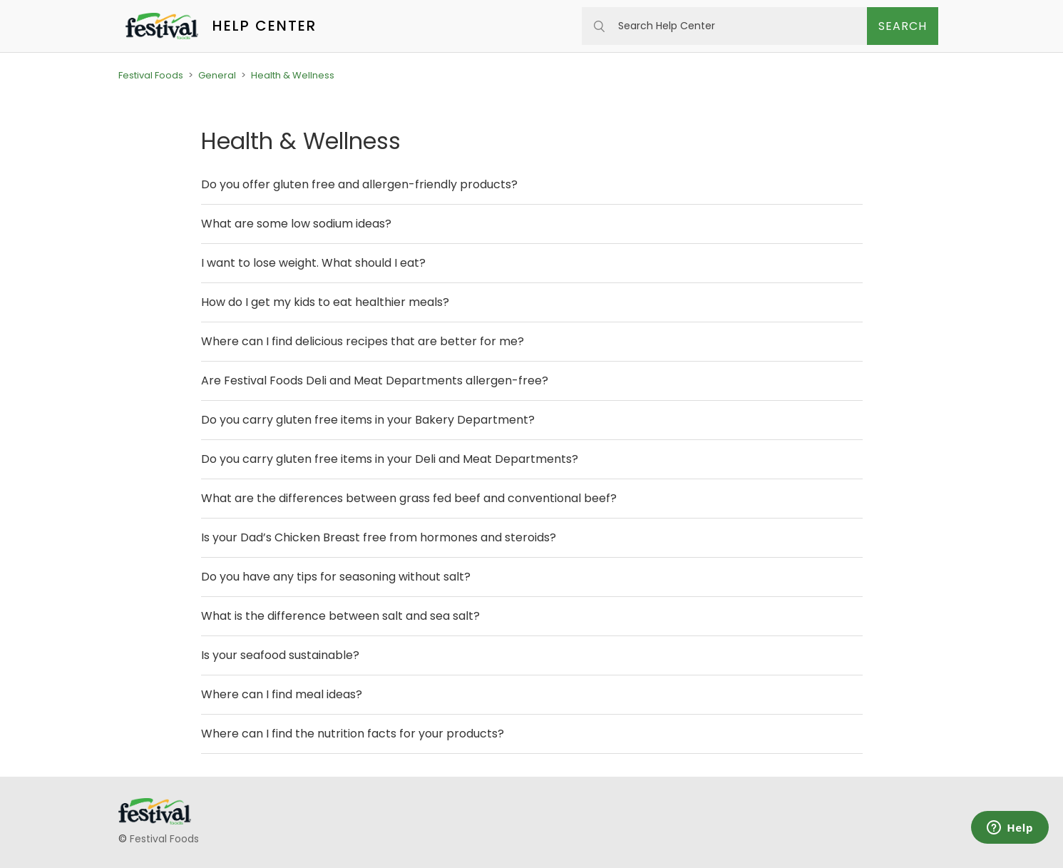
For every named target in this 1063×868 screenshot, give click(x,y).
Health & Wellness (292, 75)
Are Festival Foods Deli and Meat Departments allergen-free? (374, 380)
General (217, 75)
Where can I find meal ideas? (281, 694)
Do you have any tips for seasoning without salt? (336, 576)
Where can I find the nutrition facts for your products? (352, 733)
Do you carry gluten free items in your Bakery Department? (368, 420)
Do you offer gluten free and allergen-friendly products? (359, 184)
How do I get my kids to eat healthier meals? (325, 302)
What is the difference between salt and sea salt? (340, 616)
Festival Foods (150, 75)
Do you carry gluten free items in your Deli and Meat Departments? (389, 459)
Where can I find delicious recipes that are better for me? (362, 341)
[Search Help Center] (724, 26)
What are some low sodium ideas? (296, 223)
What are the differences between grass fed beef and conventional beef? (409, 498)
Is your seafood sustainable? (280, 655)
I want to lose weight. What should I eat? (313, 263)
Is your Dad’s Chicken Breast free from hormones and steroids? (378, 537)
